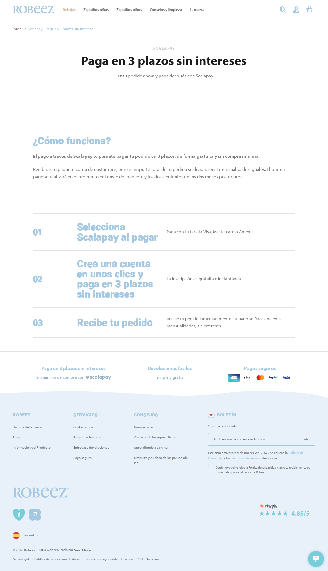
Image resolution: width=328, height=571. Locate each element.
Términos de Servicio (246, 458)
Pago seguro (82, 457)
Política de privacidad (262, 467)
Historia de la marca (27, 427)
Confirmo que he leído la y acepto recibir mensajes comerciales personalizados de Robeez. (263, 469)
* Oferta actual (149, 559)
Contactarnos (83, 427)
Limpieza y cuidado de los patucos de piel (161, 460)
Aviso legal (21, 559)
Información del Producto (32, 447)
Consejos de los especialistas (155, 437)
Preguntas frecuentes (89, 437)
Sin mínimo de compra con (60, 376)
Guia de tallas (143, 427)
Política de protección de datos (57, 559)
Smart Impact (84, 550)
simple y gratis (170, 376)
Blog (16, 437)
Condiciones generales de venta (109, 559)
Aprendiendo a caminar (151, 447)
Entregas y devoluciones (91, 447)
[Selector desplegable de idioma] (25, 535)
